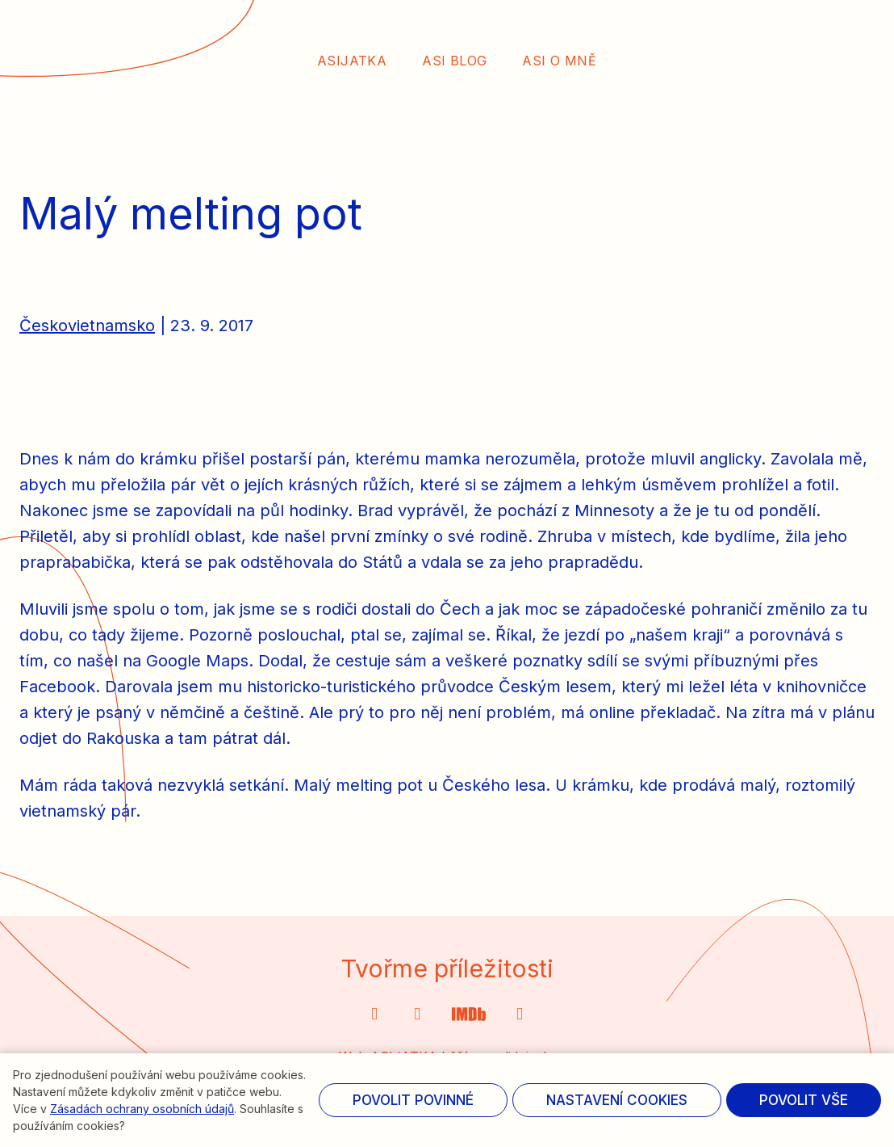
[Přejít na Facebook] (520, 1014)
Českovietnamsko (87, 342)
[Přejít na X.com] (417, 1014)
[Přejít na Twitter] (469, 1014)
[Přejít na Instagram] (374, 1014)
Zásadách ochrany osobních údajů (142, 1108)
